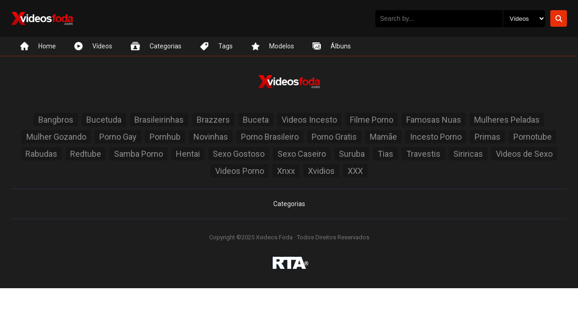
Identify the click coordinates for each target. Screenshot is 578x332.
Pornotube (532, 137)
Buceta (256, 120)
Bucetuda (103, 120)
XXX (355, 171)
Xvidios (321, 171)
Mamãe (383, 137)
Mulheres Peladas (507, 120)
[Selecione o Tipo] (524, 18)
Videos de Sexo (524, 154)
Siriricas (468, 154)
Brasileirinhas (159, 120)
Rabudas (41, 154)
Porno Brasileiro (270, 137)
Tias (385, 154)
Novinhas (210, 137)
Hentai (188, 154)
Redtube (85, 154)
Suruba (352, 154)
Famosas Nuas (433, 120)
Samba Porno (138, 154)
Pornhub (165, 137)
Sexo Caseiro (301, 154)
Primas (487, 137)
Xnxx (286, 171)
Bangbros (55, 120)
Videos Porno (239, 171)
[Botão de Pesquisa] (558, 18)
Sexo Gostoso (239, 154)
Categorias (289, 204)
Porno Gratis (334, 137)
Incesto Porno (436, 137)
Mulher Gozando (56, 137)
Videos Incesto (309, 120)
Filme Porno (371, 120)
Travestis (423, 154)
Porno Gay (118, 137)
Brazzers (213, 120)
